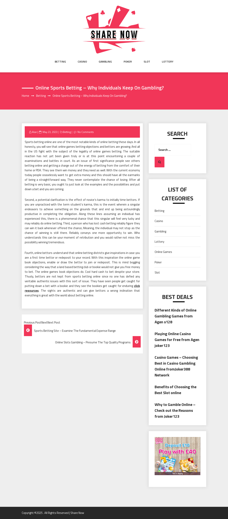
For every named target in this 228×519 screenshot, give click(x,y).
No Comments (86, 132)
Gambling (105, 62)
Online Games (163, 252)
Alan (34, 132)
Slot (147, 62)
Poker (128, 62)
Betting (60, 62)
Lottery (167, 62)
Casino (82, 62)
